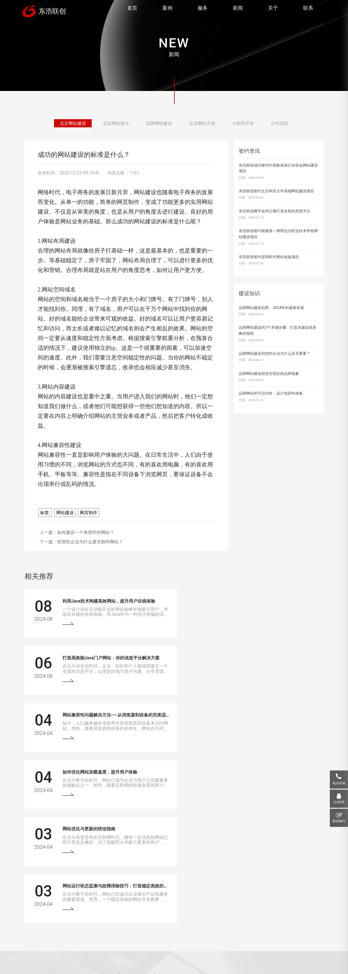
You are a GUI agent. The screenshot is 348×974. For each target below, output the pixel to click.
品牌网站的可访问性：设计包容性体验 (271, 393)
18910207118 (285, 914)
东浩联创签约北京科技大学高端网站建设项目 (276, 191)
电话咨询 (339, 783)
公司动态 (270, 123)
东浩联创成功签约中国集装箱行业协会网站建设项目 (278, 168)
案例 (167, 9)
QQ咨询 (339, 802)
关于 (273, 9)
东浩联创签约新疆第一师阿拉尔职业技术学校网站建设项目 (278, 233)
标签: (45, 512)
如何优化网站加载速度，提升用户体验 (252, 657)
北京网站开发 (199, 123)
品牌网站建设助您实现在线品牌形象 (269, 373)
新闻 (237, 9)
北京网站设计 (120, 123)
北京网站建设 (81, 123)
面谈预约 (339, 821)
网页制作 (88, 512)
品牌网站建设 (160, 123)
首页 (132, 9)
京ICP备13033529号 (138, 958)
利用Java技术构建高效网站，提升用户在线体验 (107, 600)
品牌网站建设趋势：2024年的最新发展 (271, 307)
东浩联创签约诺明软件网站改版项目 (269, 256)
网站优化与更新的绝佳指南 (87, 713)
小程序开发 (236, 123)
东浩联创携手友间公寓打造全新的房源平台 (274, 211)
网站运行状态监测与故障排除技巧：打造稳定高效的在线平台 (274, 713)
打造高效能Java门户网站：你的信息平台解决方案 (263, 600)
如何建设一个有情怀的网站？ (85, 532)
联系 (308, 9)
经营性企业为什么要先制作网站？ (90, 541)
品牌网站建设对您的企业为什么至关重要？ (274, 353)
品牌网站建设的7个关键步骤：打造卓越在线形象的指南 (277, 330)
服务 (202, 9)
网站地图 (161, 958)
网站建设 (65, 512)
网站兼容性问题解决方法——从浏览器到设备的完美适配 (114, 657)
